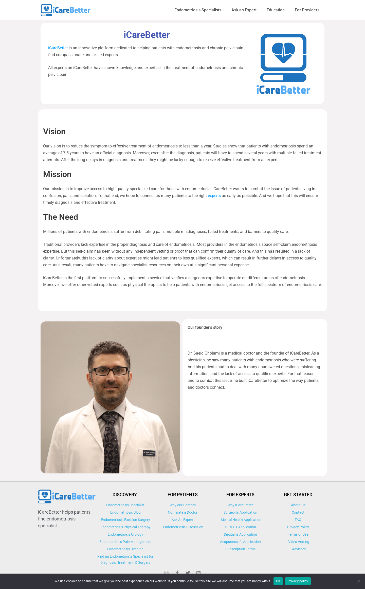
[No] (358, 581)
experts (214, 195)
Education (276, 10)
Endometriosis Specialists (197, 10)
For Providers (307, 10)
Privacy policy (298, 581)
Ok (278, 581)
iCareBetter (58, 48)
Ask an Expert (244, 10)
